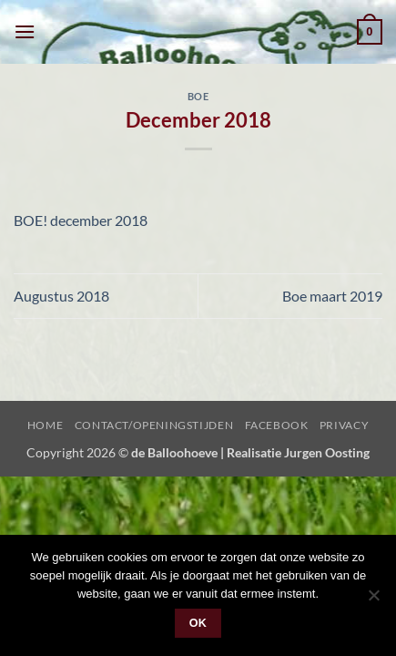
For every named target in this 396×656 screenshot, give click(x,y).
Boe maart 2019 (332, 295)
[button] (25, 31)
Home (45, 425)
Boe (198, 96)
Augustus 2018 (61, 295)
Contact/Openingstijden (154, 425)
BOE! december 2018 (80, 220)
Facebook (277, 425)
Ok (198, 623)
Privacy (344, 425)
